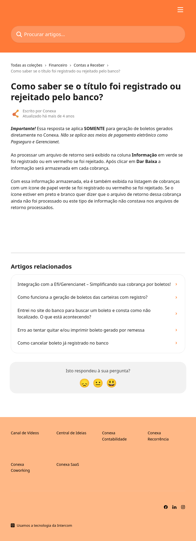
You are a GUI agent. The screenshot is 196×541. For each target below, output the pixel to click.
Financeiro (58, 65)
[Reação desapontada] (84, 382)
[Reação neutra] (98, 382)
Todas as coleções (26, 65)
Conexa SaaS (67, 464)
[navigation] (98, 70)
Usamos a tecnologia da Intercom (44, 525)
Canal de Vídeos (25, 432)
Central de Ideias (71, 432)
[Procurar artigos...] (98, 34)
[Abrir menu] (180, 9)
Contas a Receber (89, 65)
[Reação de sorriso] (111, 382)
